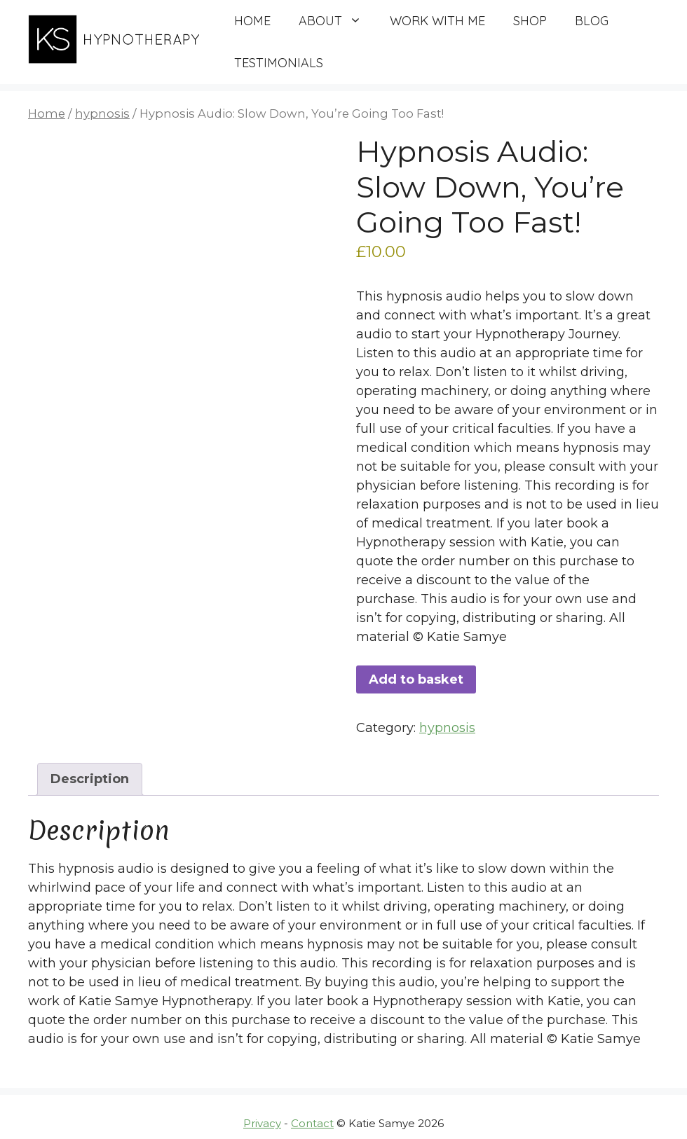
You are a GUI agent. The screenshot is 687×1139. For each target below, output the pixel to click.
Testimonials (278, 63)
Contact (312, 1123)
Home (252, 21)
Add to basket (416, 679)
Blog (591, 21)
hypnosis (102, 113)
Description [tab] (89, 779)
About (337, 21)
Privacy (262, 1123)
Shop (530, 21)
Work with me (437, 21)
